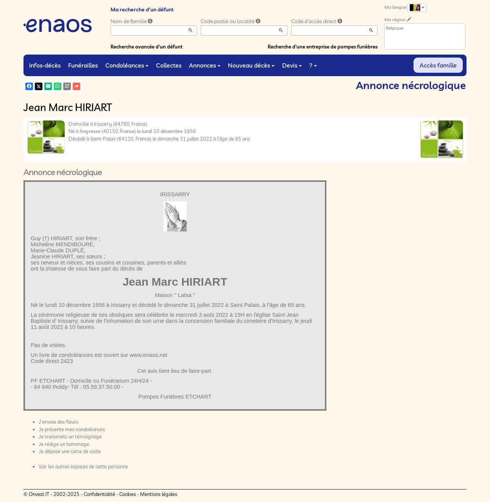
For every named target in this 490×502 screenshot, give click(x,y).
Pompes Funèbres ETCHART (175, 397)
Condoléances (126, 65)
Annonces (204, 65)
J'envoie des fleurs (58, 422)
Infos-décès (45, 65)
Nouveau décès (251, 65)
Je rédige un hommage (64, 444)
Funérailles (83, 65)
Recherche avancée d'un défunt (147, 47)
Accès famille (438, 65)
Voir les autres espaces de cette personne (83, 466)
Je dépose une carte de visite (70, 451)
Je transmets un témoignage (70, 436)
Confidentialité (99, 494)
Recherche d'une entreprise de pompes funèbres (323, 47)
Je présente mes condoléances (72, 429)
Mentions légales (158, 494)
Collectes (168, 65)
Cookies (127, 494)
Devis (292, 65)
